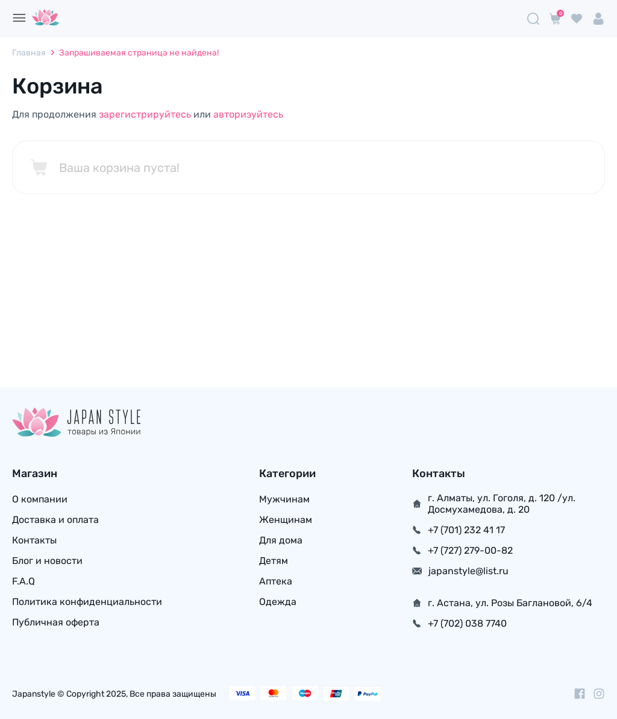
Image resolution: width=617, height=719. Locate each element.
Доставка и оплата (55, 519)
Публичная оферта (55, 622)
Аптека (275, 581)
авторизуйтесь (248, 114)
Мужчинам (284, 499)
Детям (273, 560)
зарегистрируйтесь (145, 114)
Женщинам (285, 519)
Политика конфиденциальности (87, 601)
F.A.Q (23, 581)
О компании (39, 499)
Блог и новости (47, 560)
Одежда (277, 601)
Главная (29, 53)
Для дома (280, 540)
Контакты (34, 540)
